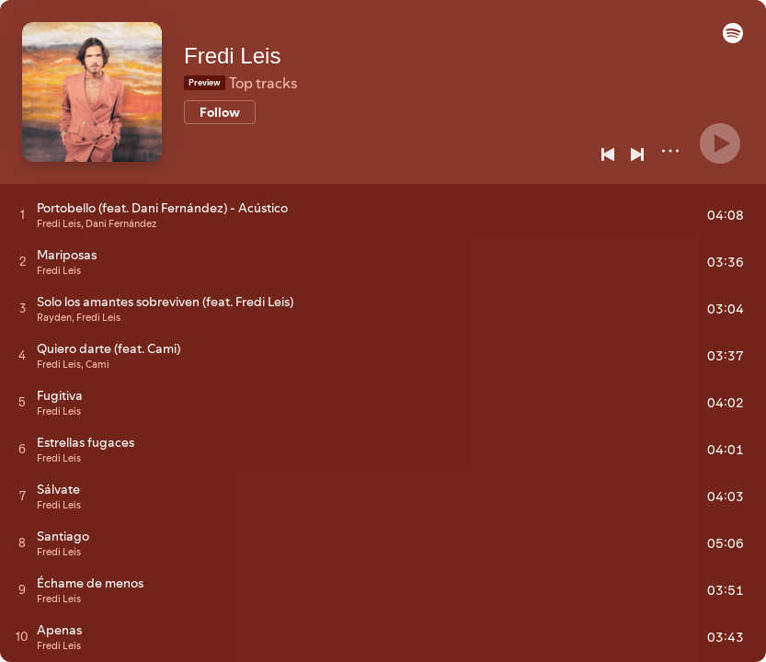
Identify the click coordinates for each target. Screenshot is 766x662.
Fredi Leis (232, 55)
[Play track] (22, 214)
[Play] (720, 143)
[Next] (637, 154)
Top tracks (263, 83)
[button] (733, 39)
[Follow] (220, 112)
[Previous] (607, 154)
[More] (670, 151)
